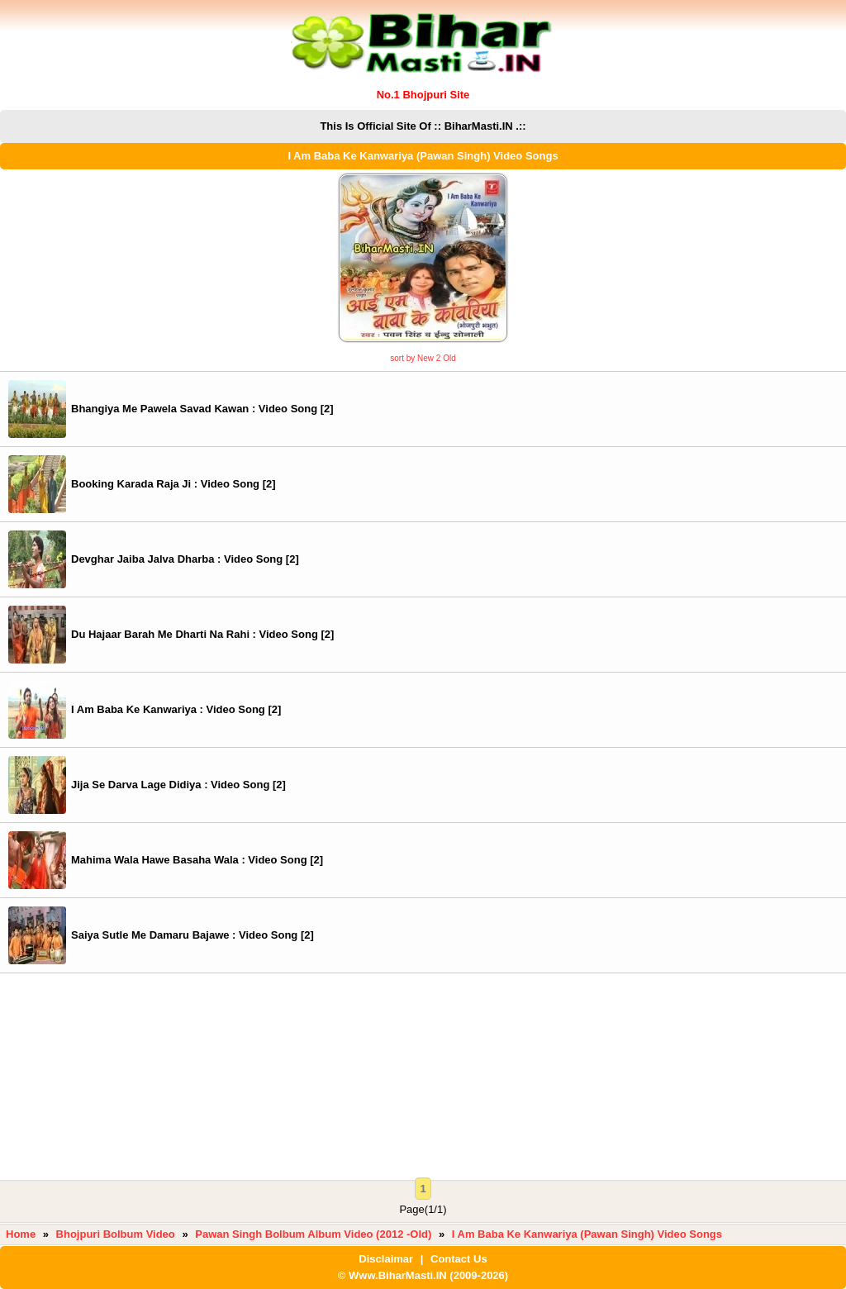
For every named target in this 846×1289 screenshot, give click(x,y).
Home (21, 1234)
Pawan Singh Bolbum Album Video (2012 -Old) (313, 1234)
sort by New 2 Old (422, 358)
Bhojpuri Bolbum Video (115, 1234)
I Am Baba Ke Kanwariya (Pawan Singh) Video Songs (587, 1234)
